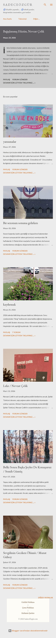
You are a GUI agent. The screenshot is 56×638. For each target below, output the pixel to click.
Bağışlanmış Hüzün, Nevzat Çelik (23, 31)
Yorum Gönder (19, 79)
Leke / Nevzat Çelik (15, 386)
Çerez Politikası (28, 608)
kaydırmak (9, 304)
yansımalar (9, 142)
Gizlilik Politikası (27, 602)
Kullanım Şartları (28, 613)
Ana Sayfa (7, 19)
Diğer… (36, 19)
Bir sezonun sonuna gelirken (20, 223)
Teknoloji (22, 19)
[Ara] (45, 4)
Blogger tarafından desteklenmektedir (28, 630)
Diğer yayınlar (45, 597)
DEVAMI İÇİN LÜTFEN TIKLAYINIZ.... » (19, 83)
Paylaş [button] (6, 79)
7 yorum (16, 332)
